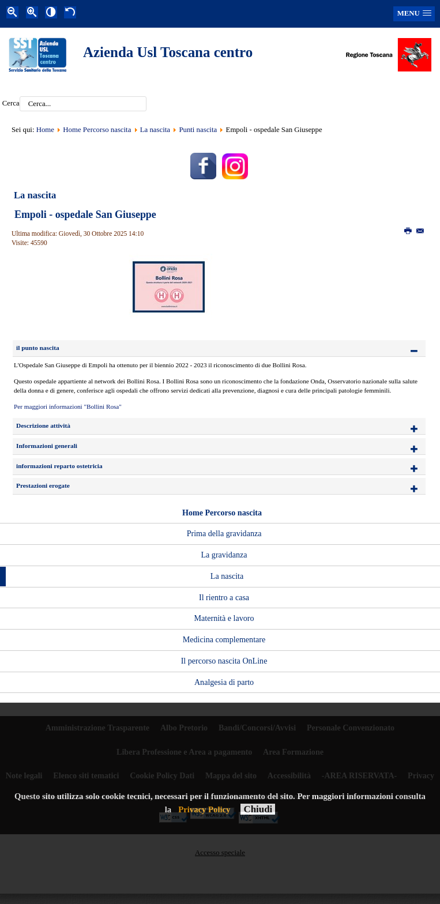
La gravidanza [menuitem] (224, 554)
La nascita (155, 130)
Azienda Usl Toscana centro (168, 52)
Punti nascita (198, 130)
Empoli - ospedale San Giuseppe (85, 214)
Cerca (11, 104)
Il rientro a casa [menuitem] (224, 597)
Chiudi (257, 809)
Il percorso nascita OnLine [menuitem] (224, 660)
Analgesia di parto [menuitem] (224, 682)
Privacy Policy (204, 809)
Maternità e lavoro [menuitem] (224, 618)
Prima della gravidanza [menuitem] (224, 533)
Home (45, 130)
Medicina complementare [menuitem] (224, 639)
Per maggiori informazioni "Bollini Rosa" (68, 406)
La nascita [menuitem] (226, 576)
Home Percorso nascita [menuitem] (222, 512)
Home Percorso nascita (97, 130)
